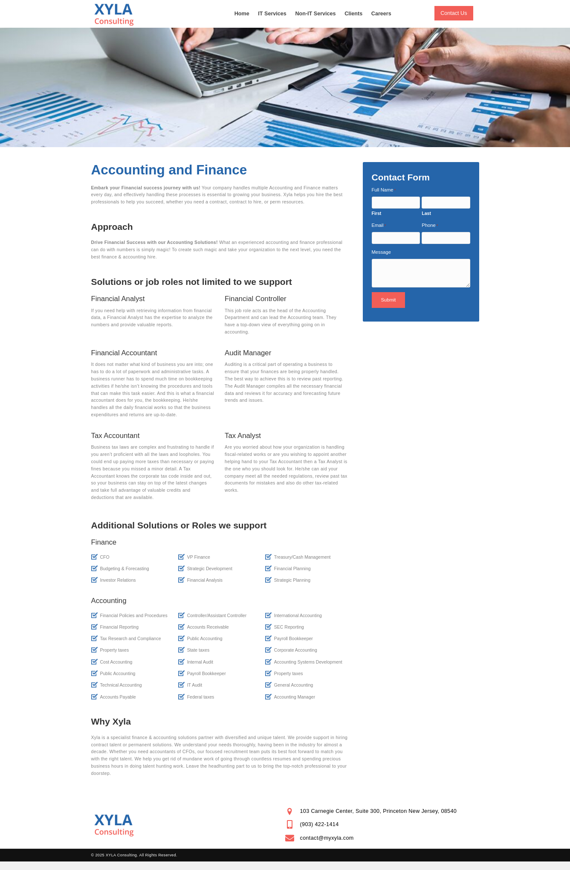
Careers (381, 14)
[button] (453, 13)
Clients (353, 14)
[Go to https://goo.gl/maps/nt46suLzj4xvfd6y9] (382, 811)
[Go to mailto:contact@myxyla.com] (382, 838)
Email (379, 226)
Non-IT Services (315, 14)
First (377, 213)
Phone (430, 226)
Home (241, 14)
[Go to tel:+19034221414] (382, 824)
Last (426, 213)
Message (381, 252)
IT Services (272, 14)
